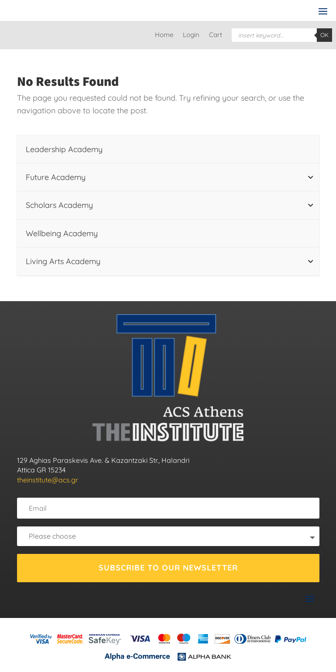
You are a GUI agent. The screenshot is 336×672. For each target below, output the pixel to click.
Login (191, 35)
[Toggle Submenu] (310, 177)
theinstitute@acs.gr (47, 479)
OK (324, 34)
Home (164, 35)
